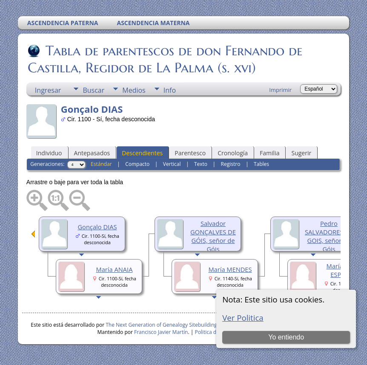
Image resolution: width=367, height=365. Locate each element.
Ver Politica (243, 317)
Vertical (172, 164)
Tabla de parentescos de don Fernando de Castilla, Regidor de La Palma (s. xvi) (165, 59)
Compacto (137, 164)
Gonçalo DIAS (97, 226)
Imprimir (280, 90)
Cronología (233, 153)
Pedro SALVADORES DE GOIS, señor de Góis (329, 236)
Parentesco (190, 153)
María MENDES (230, 269)
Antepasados (92, 153)
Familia (269, 153)
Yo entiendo (286, 337)
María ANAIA (114, 269)
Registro (231, 164)
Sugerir (301, 153)
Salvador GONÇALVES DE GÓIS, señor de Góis (213, 236)
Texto (200, 164)
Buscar (93, 90)
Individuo (49, 153)
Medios (133, 90)
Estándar (101, 164)
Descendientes (142, 153)
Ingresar (48, 90)
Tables (261, 164)
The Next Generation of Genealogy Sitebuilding (161, 324)
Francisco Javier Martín (161, 332)
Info (169, 90)
